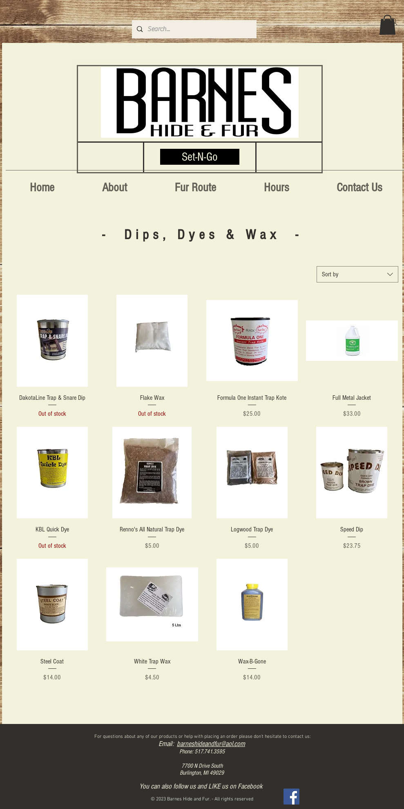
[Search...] (193, 29)
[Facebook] (291, 797)
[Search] (393, 21)
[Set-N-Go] (200, 157)
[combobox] (357, 274)
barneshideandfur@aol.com (211, 744)
